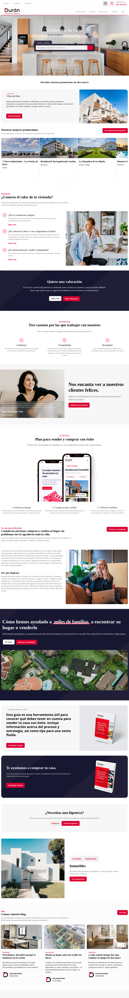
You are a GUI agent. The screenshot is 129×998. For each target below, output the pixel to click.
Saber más (12, 225)
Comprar (39, 42)
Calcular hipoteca (71, 823)
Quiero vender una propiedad (65, 65)
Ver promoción (14, 116)
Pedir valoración (71, 299)
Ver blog (122, 912)
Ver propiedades (78, 879)
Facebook (17, 3)
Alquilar (47, 42)
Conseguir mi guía (15, 745)
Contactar (114, 12)
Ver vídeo (8, 642)
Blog (122, 12)
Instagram (28, 3)
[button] (61, 185)
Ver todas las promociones (115, 130)
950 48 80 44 (121, 4)
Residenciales (90, 859)
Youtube (6, 3)
